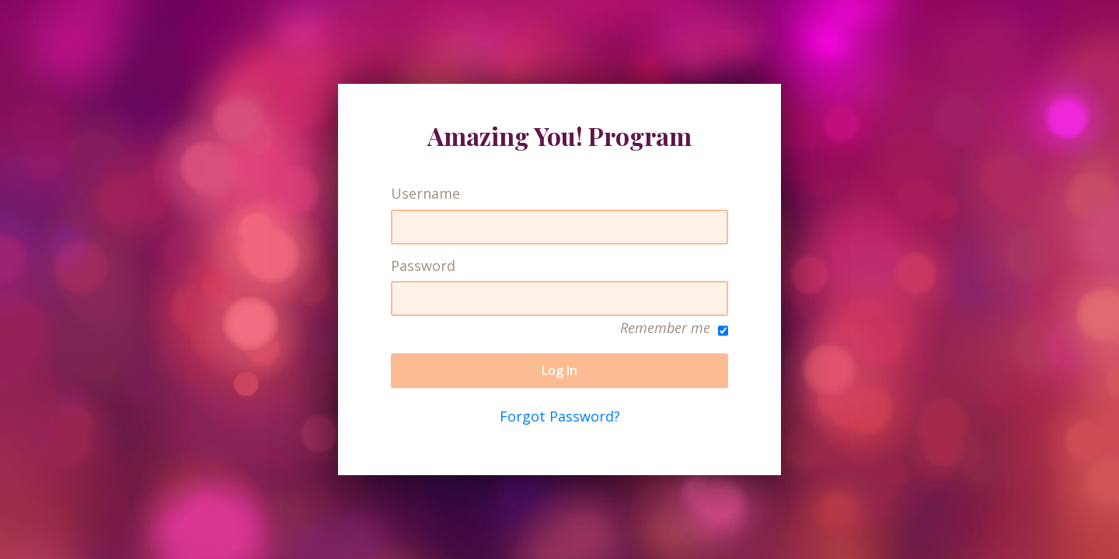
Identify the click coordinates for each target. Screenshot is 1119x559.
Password (423, 266)
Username (425, 194)
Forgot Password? (560, 416)
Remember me (674, 329)
